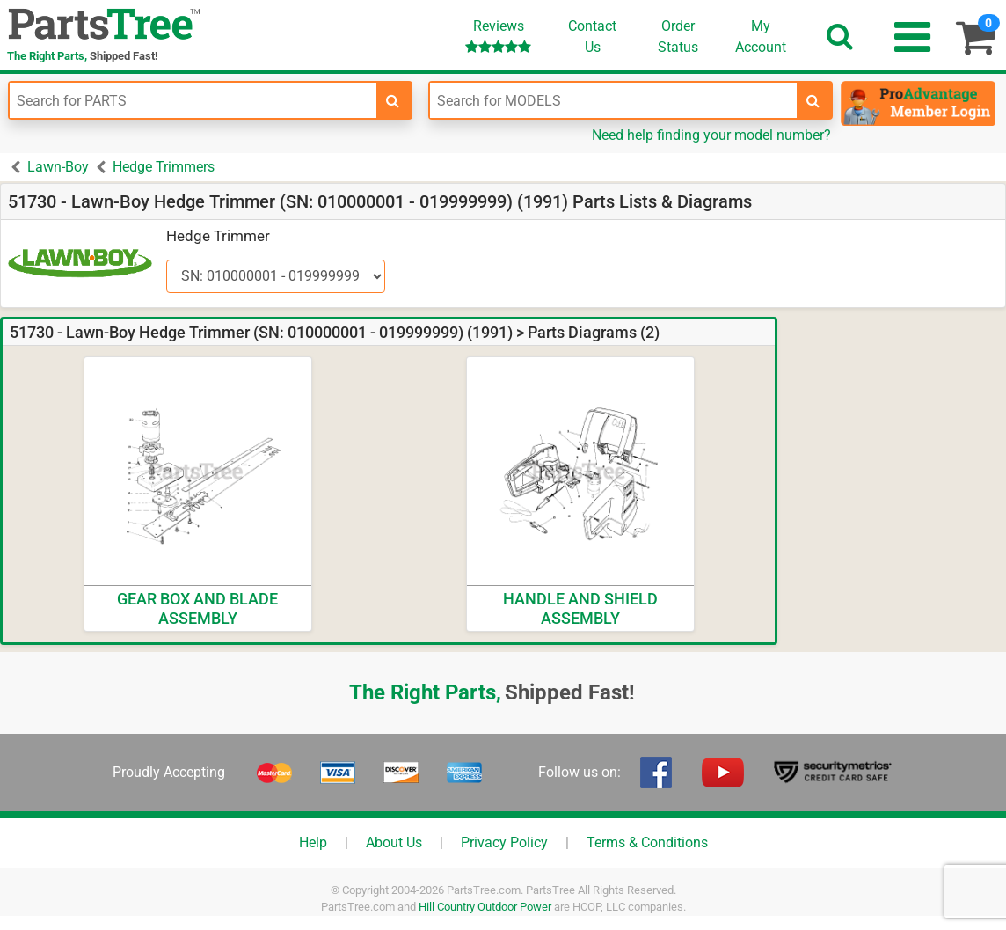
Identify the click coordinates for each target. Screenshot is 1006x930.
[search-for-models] (813, 100)
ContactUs (592, 36)
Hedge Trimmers (164, 166)
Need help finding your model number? (711, 135)
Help (313, 842)
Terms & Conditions (647, 842)
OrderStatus (678, 36)
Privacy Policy (504, 842)
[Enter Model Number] (613, 100)
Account (760, 36)
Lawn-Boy (58, 166)
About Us (394, 842)
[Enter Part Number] (193, 100)
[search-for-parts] (393, 100)
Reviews (498, 36)
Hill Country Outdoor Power (485, 906)
